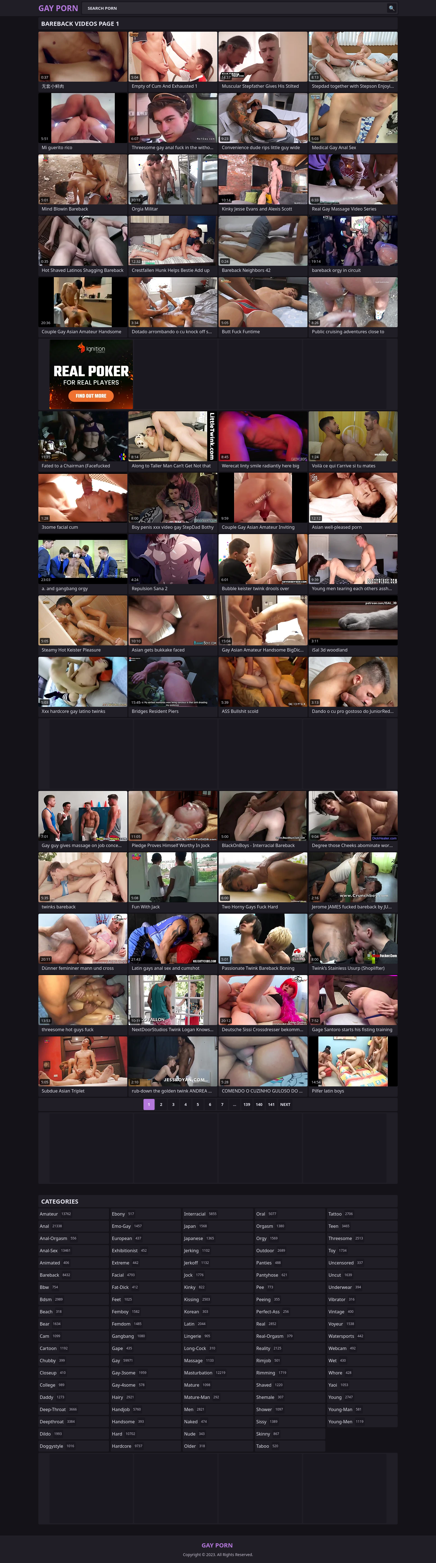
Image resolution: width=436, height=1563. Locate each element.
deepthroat (58, 1421)
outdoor (271, 1250)
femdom (127, 1324)
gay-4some (129, 1385)
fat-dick (125, 1287)
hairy (123, 1397)
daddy (53, 1397)
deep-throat (59, 1409)
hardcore (128, 1446)
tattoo (341, 1214)
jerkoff (197, 1263)
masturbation (205, 1373)
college (53, 1385)
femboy (126, 1311)
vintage (341, 1311)
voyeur (341, 1324)
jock (194, 1275)
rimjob (268, 1360)
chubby (53, 1360)
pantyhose (272, 1275)
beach (51, 1311)
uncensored (346, 1263)
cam (51, 1336)
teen (339, 1226)
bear (51, 1324)
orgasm (271, 1226)
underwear (345, 1287)
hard (124, 1434)
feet (122, 1299)
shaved (270, 1385)
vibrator (342, 1299)
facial (124, 1275)
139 (247, 1104)
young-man (345, 1409)
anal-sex (56, 1250)
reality (269, 1348)
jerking (197, 1250)
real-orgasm (275, 1336)
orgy (267, 1238)
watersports (346, 1336)
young (341, 1397)
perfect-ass (273, 1311)
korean (197, 1311)
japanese (199, 1238)
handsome (128, 1421)
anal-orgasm (59, 1238)
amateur (56, 1214)
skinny (268, 1434)
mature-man (202, 1397)
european (127, 1238)
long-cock (200, 1348)
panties (269, 1263)
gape (122, 1348)
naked (196, 1421)
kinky (195, 1287)
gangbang (129, 1336)
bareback (55, 1275)
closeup (53, 1373)
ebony (123, 1214)
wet (337, 1360)
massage (199, 1360)
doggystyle (58, 1446)
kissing (197, 1299)
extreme (126, 1263)
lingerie (198, 1336)
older (195, 1446)
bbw (49, 1287)
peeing (268, 1299)
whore (340, 1373)
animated (55, 1263)
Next (285, 1104)
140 (259, 1104)
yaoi (339, 1385)
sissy (267, 1421)
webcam (342, 1348)
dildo (51, 1434)
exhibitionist (130, 1250)
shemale (270, 1397)
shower (270, 1409)
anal (51, 1226)
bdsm (52, 1299)
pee (265, 1287)
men (195, 1409)
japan (196, 1226)
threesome (346, 1238)
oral (267, 1214)
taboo (268, 1446)
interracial (201, 1214)
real (267, 1324)
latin (195, 1324)
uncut (340, 1275)
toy (338, 1250)
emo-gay (127, 1226)
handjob (127, 1409)
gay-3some (130, 1373)
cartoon (54, 1348)
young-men (346, 1421)
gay (123, 1360)
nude (195, 1434)
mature (198, 1385)
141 (271, 1104)
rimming (272, 1373)
